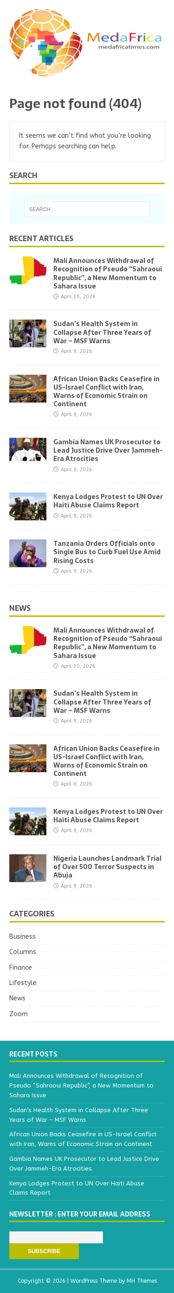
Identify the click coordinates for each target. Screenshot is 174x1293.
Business (22, 937)
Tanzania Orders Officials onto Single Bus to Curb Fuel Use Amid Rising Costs (107, 551)
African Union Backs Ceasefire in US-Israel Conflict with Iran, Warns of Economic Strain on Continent (106, 392)
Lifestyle (23, 983)
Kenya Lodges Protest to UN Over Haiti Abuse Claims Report (108, 501)
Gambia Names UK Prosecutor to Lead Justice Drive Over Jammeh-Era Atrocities (108, 450)
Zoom (18, 1014)
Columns (22, 952)
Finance (20, 968)
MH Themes (142, 1281)
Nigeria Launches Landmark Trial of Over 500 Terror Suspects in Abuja (107, 866)
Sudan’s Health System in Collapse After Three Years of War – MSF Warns (102, 332)
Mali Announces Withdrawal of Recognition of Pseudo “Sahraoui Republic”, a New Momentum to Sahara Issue (107, 273)
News (20, 608)
